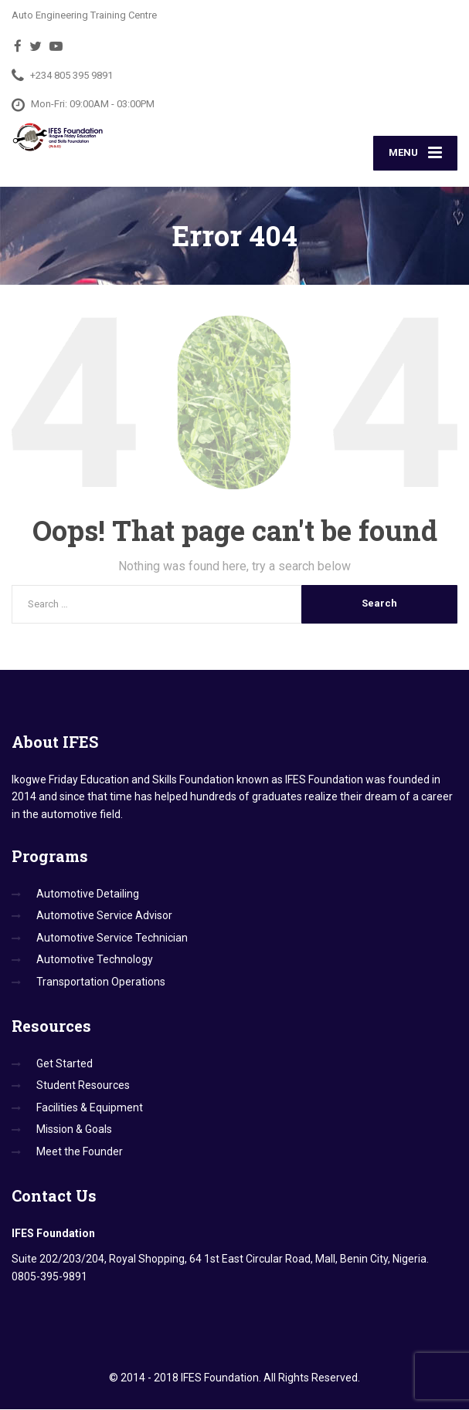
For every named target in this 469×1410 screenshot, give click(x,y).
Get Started (64, 1065)
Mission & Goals (74, 1130)
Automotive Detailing (87, 895)
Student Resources (83, 1086)
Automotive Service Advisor (104, 917)
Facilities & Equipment (89, 1109)
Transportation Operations (100, 982)
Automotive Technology (94, 961)
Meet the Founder (79, 1152)
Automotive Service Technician (112, 939)
